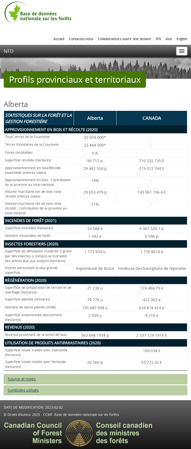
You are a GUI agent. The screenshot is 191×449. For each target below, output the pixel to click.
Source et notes (22, 379)
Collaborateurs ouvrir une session (124, 39)
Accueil (59, 39)
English (182, 39)
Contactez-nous (81, 39)
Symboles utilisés (23, 390)
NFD (8, 51)
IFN (158, 39)
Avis (169, 39)
